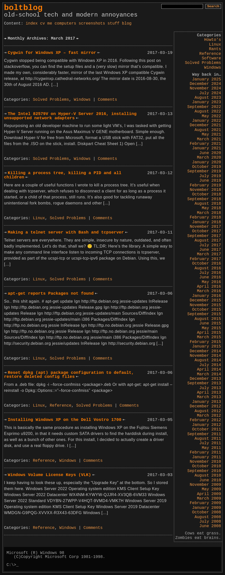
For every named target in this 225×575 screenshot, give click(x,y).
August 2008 (207, 517)
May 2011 (211, 448)
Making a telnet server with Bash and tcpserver (66, 232)
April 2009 (209, 494)
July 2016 (210, 273)
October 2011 (206, 429)
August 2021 (207, 130)
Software (211, 58)
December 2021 (205, 125)
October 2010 (206, 466)
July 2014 (210, 365)
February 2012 (205, 420)
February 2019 (205, 185)
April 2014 (209, 369)
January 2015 (206, 346)
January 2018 (206, 222)
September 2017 (204, 236)
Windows (212, 67)
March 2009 (209, 498)
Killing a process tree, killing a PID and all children (62, 175)
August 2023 (207, 97)
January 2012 (206, 425)
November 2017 (205, 226)
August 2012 (207, 411)
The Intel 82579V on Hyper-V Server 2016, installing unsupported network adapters (70, 116)
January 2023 (206, 102)
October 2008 (206, 512)
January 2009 (206, 508)
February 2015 (205, 342)
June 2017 (210, 250)
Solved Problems (203, 63)
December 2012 (205, 406)
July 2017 (210, 245)
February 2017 (205, 259)
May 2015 (211, 328)
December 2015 (205, 300)
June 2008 (210, 526)
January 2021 (206, 148)
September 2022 (204, 107)
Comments (107, 99)
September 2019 (204, 171)
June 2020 (210, 153)
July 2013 (210, 388)
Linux (215, 44)
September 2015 (204, 314)
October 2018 (206, 194)
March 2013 (209, 397)
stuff (113, 23)
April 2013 (209, 392)
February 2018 (205, 217)
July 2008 (210, 521)
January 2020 (206, 162)
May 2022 (211, 116)
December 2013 (205, 379)
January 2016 (206, 296)
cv (42, 23)
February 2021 (205, 144)
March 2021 (209, 139)
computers (65, 23)
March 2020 (209, 157)
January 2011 (206, 457)
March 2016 (209, 291)
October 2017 (206, 231)
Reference (210, 54)
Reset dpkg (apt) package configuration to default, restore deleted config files (69, 374)
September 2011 (204, 434)
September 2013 (204, 383)
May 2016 (211, 282)
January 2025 (206, 79)
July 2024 (210, 93)
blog (127, 23)
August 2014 (207, 360)
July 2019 (210, 176)
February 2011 (205, 452)
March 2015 (209, 337)
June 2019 (210, 180)
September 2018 (204, 199)
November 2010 (205, 461)
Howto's (212, 40)
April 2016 (209, 286)
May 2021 (211, 134)
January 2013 (206, 402)
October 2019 (206, 167)
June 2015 (210, 323)
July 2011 (210, 443)
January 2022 (206, 121)
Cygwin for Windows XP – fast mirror (52, 52)
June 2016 (210, 277)
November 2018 (205, 190)
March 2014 (209, 374)
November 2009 (205, 485)
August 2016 (207, 268)
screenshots (92, 23)
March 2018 (209, 213)
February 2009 (205, 503)
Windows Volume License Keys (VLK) (49, 475)
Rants (215, 49)
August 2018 (207, 203)
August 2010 (207, 475)
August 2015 (207, 319)
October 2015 (206, 309)
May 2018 (211, 208)
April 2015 (209, 332)
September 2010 (204, 471)
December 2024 (205, 84)
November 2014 (205, 356)
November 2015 (205, 305)
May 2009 (211, 489)
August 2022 (207, 111)
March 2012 (209, 415)
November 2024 (205, 88)
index (32, 23)
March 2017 (209, 254)
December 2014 (205, 351)
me (49, 23)
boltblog (23, 8)
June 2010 (210, 480)
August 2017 (207, 240)
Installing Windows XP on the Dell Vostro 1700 (64, 419)
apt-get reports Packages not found (50, 293)
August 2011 (207, 438)
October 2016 (206, 263)
